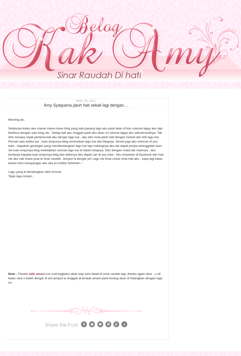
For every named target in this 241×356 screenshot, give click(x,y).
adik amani (37, 274)
